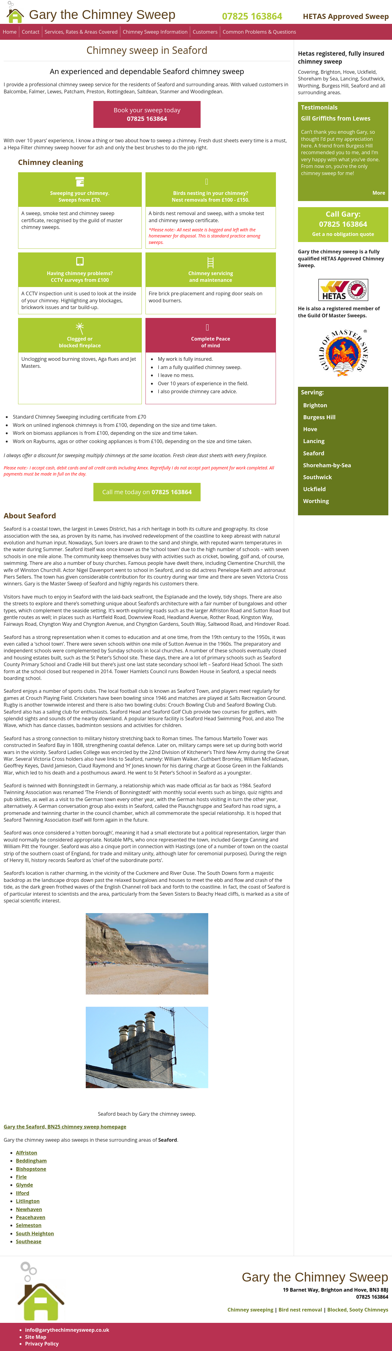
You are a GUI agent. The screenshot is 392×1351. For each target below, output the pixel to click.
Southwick (317, 477)
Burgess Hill (319, 417)
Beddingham (31, 1160)
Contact (30, 31)
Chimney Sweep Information (155, 31)
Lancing (314, 441)
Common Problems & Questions (259, 31)
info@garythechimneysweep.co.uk (67, 1330)
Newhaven (29, 1209)
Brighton (315, 405)
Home (10, 31)
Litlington (28, 1201)
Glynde (24, 1184)
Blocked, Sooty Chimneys (357, 1309)
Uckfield (314, 489)
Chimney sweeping (250, 1309)
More (378, 192)
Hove (310, 429)
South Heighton (35, 1233)
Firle (21, 1177)
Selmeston (29, 1225)
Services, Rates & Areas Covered (81, 31)
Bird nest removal (300, 1309)
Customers (205, 31)
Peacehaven (30, 1217)
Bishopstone (31, 1169)
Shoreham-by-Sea (327, 465)
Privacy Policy (42, 1343)
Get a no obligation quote (343, 234)
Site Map (35, 1337)
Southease (28, 1241)
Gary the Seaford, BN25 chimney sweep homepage (65, 1126)
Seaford (313, 453)
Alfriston (26, 1152)
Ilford (22, 1193)
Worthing (316, 501)
